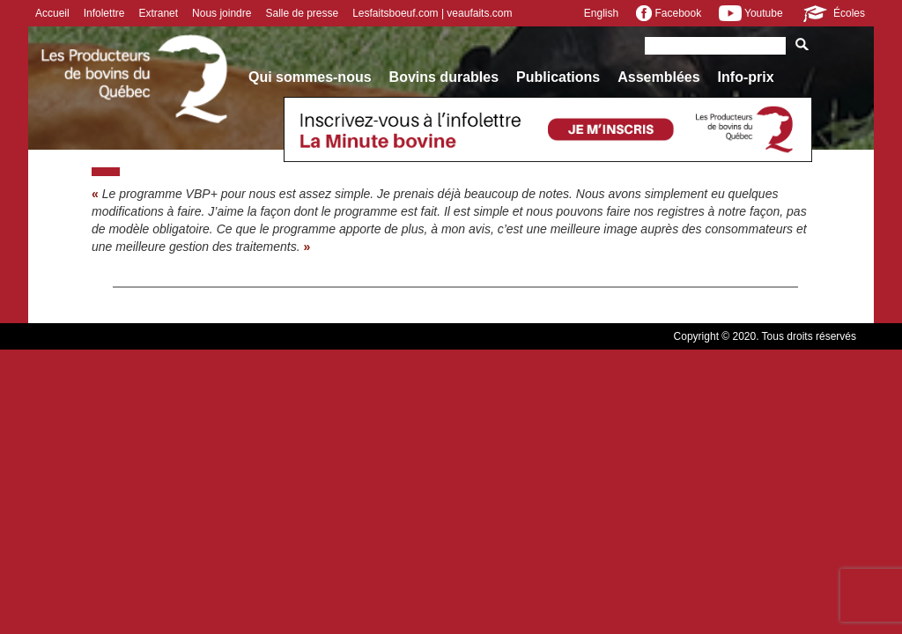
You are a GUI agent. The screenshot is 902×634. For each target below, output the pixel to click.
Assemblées (658, 77)
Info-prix (746, 77)
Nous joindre (221, 13)
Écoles (833, 13)
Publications (558, 77)
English (601, 13)
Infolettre (104, 13)
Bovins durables (444, 77)
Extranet (158, 13)
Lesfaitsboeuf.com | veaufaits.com (432, 13)
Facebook (668, 13)
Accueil (52, 13)
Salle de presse (301, 13)
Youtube (750, 13)
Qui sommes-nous (310, 77)
